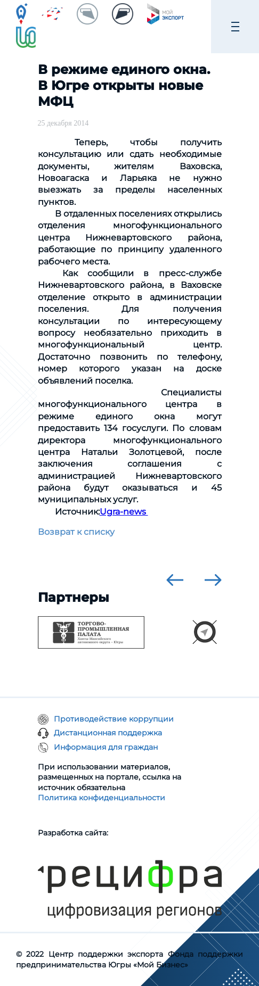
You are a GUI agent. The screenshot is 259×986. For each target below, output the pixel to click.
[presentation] (174, 580)
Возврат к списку (76, 532)
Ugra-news (124, 512)
